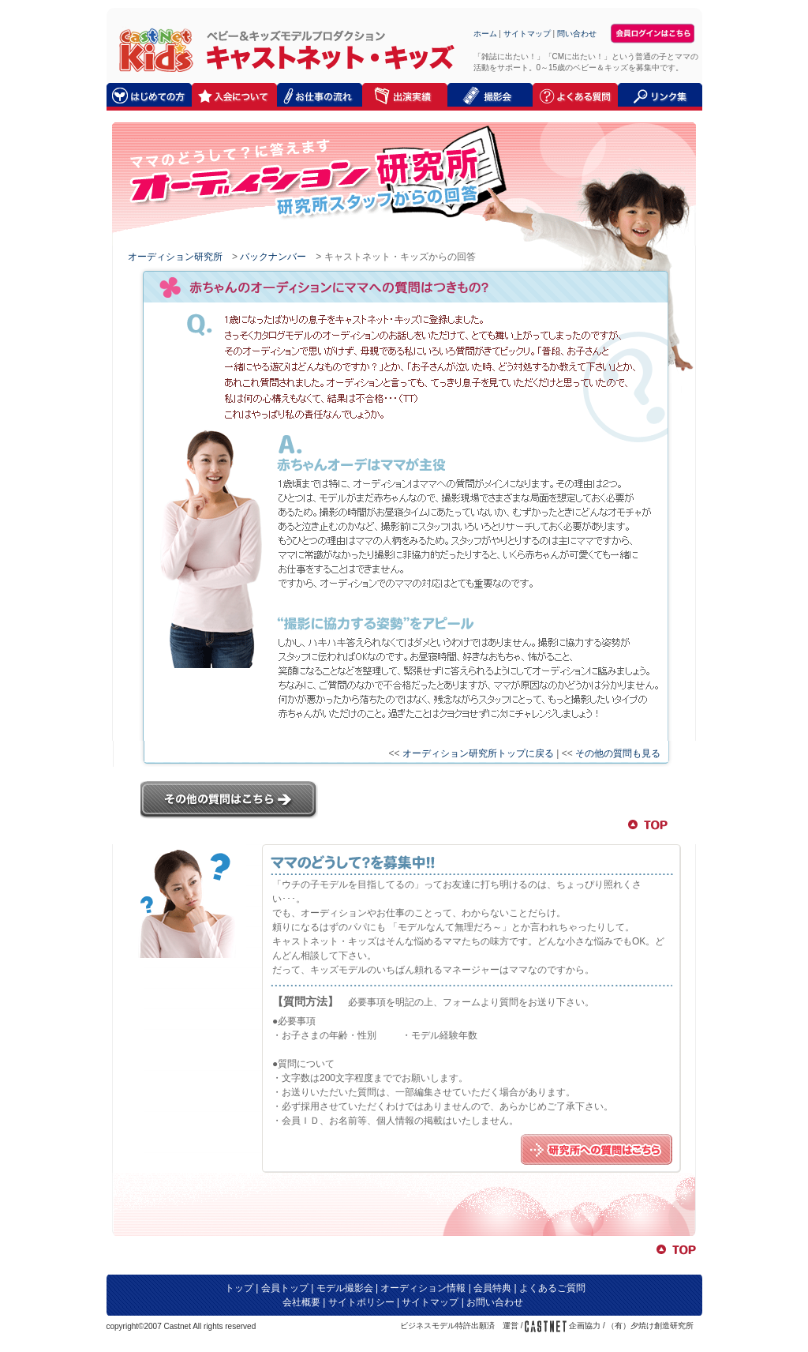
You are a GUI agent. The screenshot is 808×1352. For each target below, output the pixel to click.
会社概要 (301, 1302)
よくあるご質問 (552, 1288)
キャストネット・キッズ (152, 49)
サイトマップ (527, 33)
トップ (239, 1288)
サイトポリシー (361, 1302)
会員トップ (285, 1288)
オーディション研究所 (175, 256)
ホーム (485, 33)
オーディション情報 (423, 1288)
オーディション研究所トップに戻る (478, 753)
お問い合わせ (494, 1302)
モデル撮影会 (344, 1288)
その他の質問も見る (617, 753)
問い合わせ (577, 33)
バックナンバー (273, 256)
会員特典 (492, 1288)
